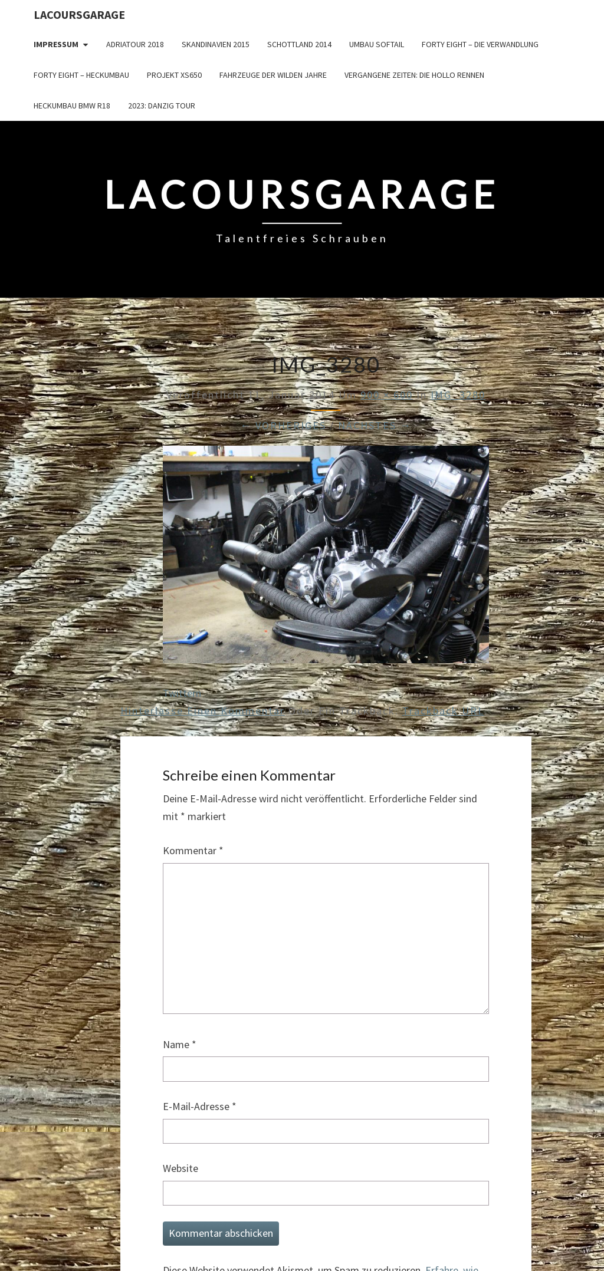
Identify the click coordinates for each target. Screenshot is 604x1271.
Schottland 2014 (299, 44)
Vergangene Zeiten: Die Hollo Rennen (414, 75)
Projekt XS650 (174, 75)
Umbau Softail (376, 44)
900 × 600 (386, 394)
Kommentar (193, 850)
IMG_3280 (458, 394)
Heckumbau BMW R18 (72, 105)
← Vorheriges (283, 425)
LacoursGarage (79, 14)
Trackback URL (443, 710)
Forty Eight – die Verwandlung (480, 44)
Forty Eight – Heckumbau (81, 75)
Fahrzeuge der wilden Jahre (273, 75)
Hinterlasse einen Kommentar (202, 710)
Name (179, 1044)
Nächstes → (375, 425)
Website (180, 1168)
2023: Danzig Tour (161, 105)
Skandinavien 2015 (216, 44)
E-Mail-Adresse (200, 1106)
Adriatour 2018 (135, 44)
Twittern (182, 693)
